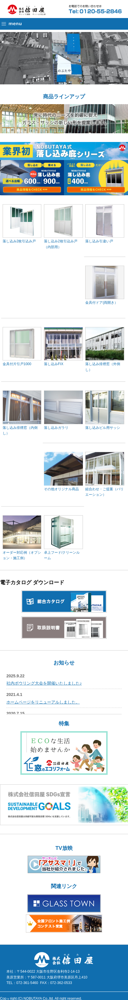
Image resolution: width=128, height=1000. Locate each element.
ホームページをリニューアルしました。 (43, 702)
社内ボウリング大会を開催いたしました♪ (44, 683)
